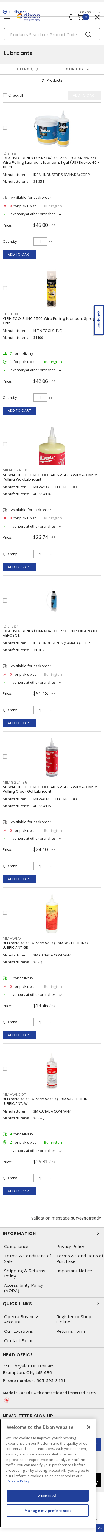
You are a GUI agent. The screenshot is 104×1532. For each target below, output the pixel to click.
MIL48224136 (15, 470)
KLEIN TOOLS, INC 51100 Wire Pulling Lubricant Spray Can (49, 320)
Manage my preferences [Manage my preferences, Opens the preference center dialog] (48, 1510)
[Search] (52, 34)
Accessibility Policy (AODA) (23, 1288)
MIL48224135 (15, 782)
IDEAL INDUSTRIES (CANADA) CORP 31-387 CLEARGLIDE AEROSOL (50, 633)
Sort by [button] (75, 69)
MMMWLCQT (14, 1094)
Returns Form (70, 1331)
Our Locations (18, 1331)
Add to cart (19, 254)
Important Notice (74, 1270)
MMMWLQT (13, 938)
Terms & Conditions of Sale (27, 1258)
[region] (48, 1473)
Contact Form (18, 1340)
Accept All (48, 1495)
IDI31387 (11, 626)
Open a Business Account (21, 1319)
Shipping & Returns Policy (24, 1273)
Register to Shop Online (74, 1319)
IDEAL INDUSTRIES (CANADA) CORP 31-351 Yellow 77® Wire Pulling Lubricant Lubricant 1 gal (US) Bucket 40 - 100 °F (51, 162)
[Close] (89, 1427)
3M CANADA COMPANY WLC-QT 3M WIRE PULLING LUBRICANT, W (46, 1101)
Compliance (16, 1246)
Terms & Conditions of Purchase (79, 1258)
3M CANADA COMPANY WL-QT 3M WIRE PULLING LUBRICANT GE (45, 945)
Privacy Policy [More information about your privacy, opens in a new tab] (18, 1481)
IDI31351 (10, 153)
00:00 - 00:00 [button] (85, 12)
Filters (26, 69)
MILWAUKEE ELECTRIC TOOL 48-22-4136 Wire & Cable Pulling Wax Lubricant (50, 477)
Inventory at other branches (33, 213)
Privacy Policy (70, 1246)
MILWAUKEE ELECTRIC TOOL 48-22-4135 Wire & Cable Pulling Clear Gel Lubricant (50, 789)
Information (52, 1233)
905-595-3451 (51, 1380)
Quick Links (52, 1304)
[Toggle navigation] (7, 17)
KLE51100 (10, 314)
